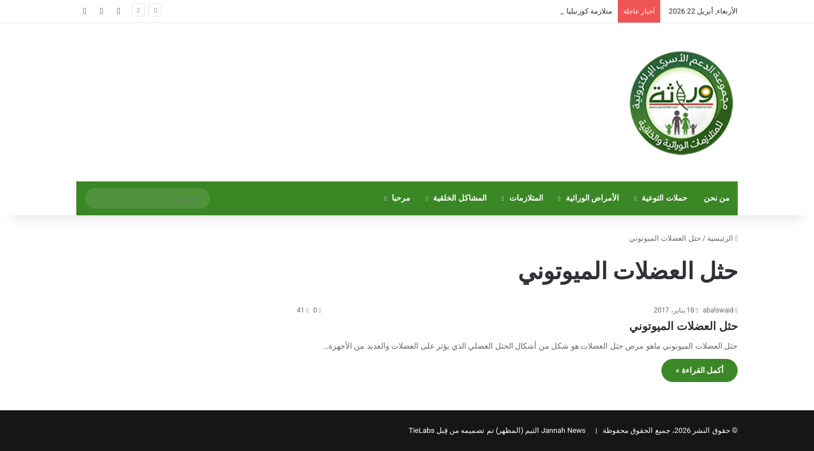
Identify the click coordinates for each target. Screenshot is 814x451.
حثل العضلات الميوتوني (683, 326)
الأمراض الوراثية (593, 198)
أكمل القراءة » (700, 370)
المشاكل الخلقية (460, 198)
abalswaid (718, 310)
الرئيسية (722, 238)
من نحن (717, 198)
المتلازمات (526, 198)
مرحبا (401, 198)
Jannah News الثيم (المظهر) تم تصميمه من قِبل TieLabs (497, 430)
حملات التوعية (664, 198)
